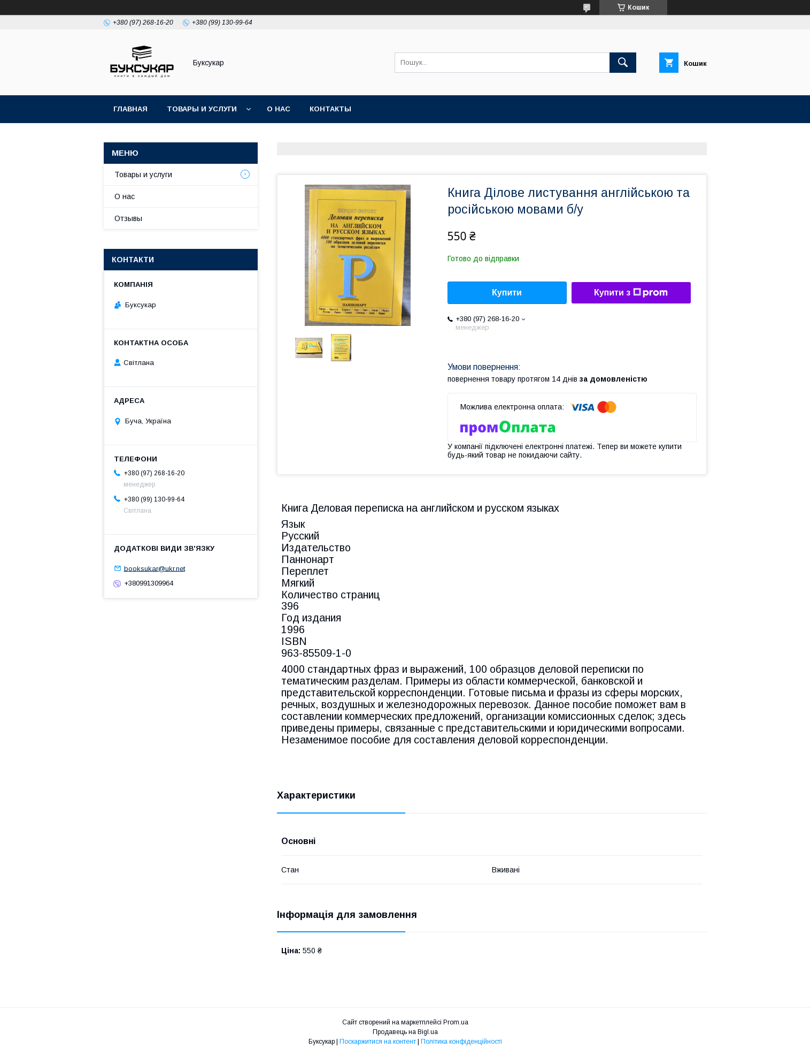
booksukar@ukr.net (154, 568)
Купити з (631, 293)
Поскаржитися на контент (378, 1041)
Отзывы (128, 218)
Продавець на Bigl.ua (405, 1032)
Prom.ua (455, 1022)
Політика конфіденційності (461, 1041)
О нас (278, 109)
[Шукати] (623, 62)
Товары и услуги (202, 109)
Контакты (330, 109)
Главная (130, 109)
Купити (507, 292)
